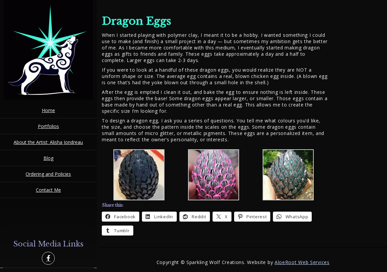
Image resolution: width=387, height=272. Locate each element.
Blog (48, 158)
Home (48, 110)
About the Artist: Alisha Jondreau (48, 142)
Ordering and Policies (48, 174)
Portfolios (48, 126)
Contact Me (48, 190)
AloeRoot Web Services (302, 262)
